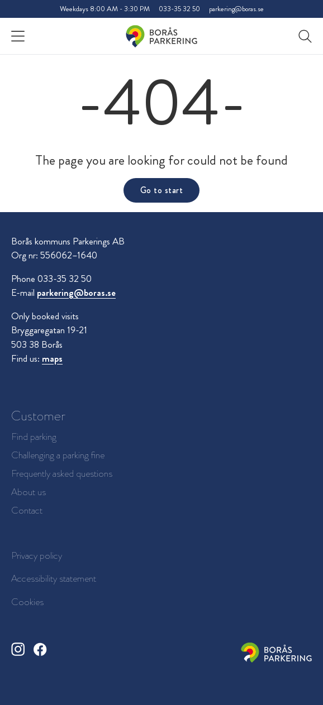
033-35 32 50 (179, 8)
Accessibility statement (53, 578)
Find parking (33, 437)
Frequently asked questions (61, 473)
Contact (26, 510)
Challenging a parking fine (57, 455)
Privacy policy (36, 555)
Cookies (27, 601)
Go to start (161, 190)
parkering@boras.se (236, 8)
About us (28, 492)
